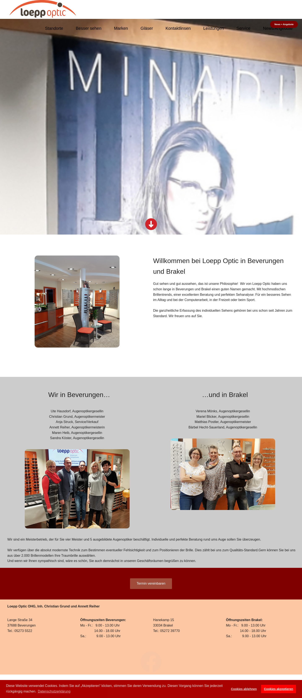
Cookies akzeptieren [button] (278, 689)
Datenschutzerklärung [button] (54, 691)
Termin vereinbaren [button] (151, 583)
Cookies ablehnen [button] (244, 689)
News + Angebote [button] (284, 24)
